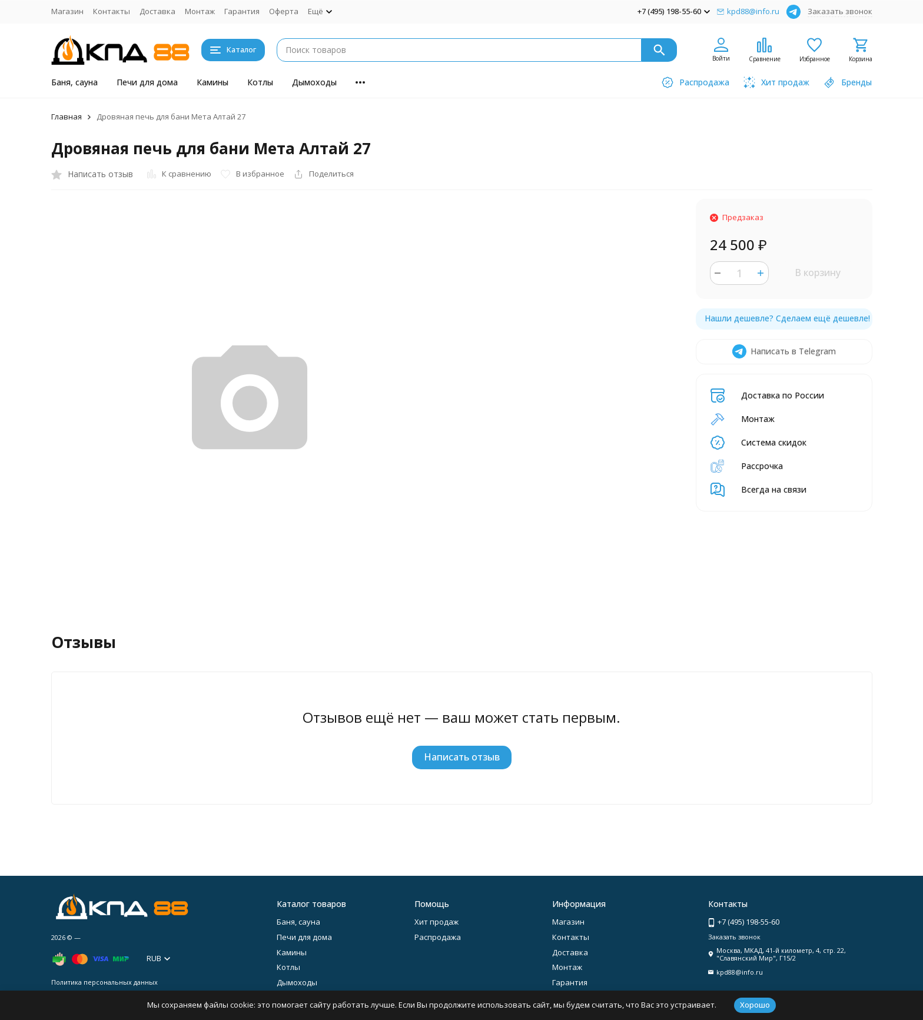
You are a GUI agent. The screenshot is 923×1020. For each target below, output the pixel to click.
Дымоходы (314, 82)
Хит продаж (436, 921)
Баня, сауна (74, 82)
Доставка (157, 11)
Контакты (111, 11)
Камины (212, 82)
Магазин (67, 11)
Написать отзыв (462, 756)
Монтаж (200, 11)
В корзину (818, 272)
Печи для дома (147, 82)
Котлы (260, 82)
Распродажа (437, 937)
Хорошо (755, 1004)
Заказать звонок (840, 11)
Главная (66, 116)
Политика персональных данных (104, 982)
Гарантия (242, 11)
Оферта (283, 11)
